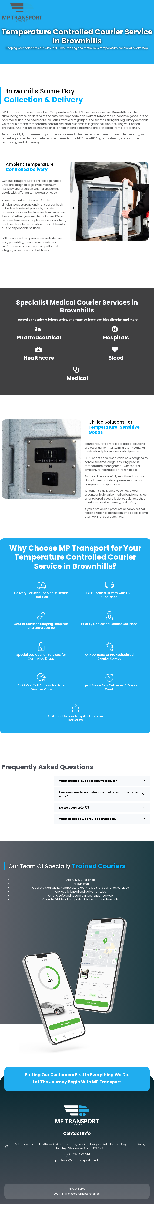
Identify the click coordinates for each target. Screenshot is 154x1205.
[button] (150, 12)
